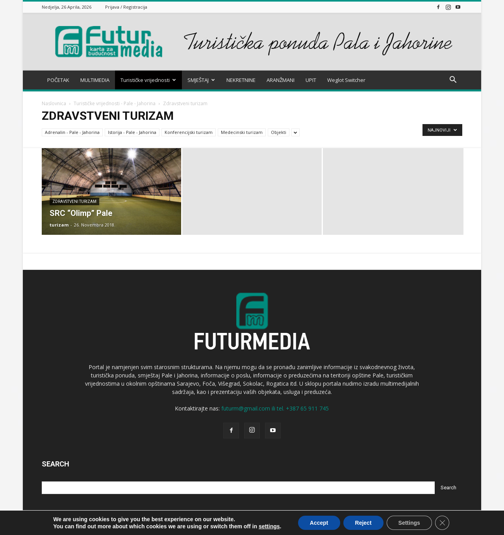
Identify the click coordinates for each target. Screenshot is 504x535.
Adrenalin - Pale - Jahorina (72, 132)
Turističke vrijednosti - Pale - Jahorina (115, 103)
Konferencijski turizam (189, 132)
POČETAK (58, 80)
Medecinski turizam (242, 132)
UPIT (311, 80)
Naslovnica (54, 103)
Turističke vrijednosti (148, 80)
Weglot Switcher (346, 80)
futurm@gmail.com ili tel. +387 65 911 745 (275, 408)
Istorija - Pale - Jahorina (132, 132)
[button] (452, 80)
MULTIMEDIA (94, 80)
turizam (59, 225)
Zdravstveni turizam (74, 201)
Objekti (278, 132)
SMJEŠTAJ (201, 80)
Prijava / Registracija (126, 7)
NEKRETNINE (241, 80)
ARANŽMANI (281, 80)
